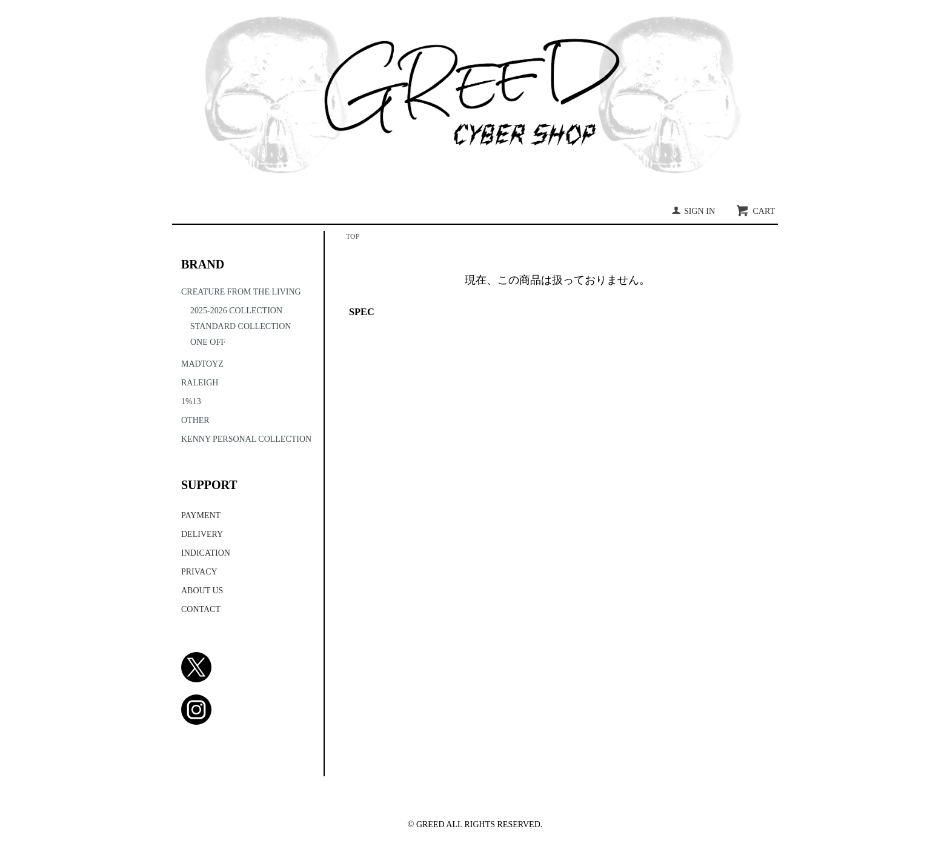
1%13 (191, 401)
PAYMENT (201, 515)
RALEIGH (199, 382)
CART (756, 211)
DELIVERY (202, 534)
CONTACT (201, 609)
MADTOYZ (202, 363)
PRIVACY (199, 571)
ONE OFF (207, 342)
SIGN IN (693, 211)
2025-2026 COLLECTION (236, 310)
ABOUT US (202, 590)
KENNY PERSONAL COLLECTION (246, 439)
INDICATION (205, 553)
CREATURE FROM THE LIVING (241, 291)
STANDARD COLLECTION (240, 326)
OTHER (195, 420)
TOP (352, 236)
